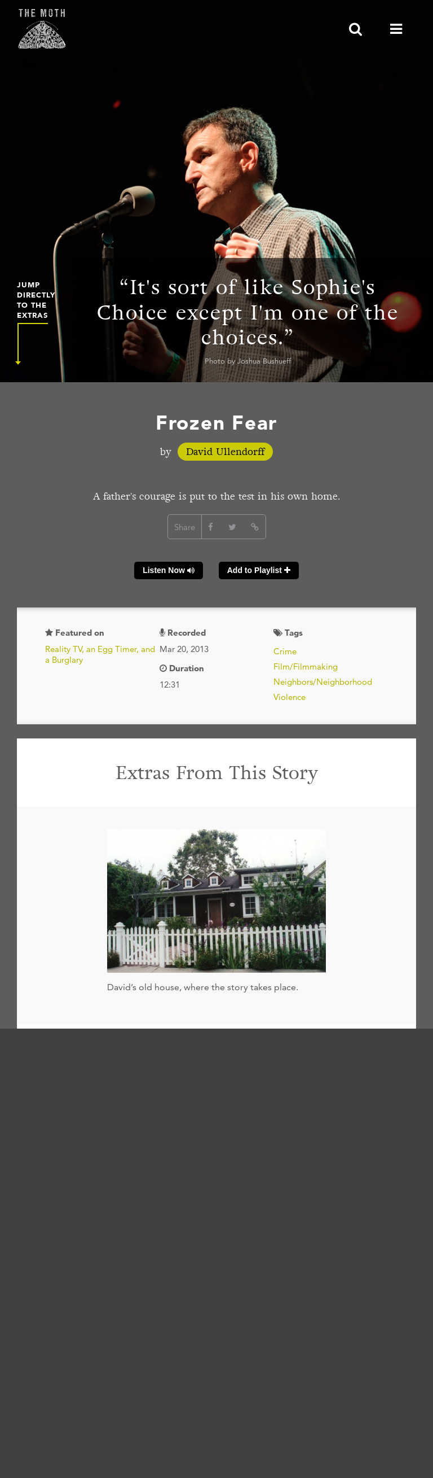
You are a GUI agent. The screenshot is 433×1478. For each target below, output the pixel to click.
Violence (289, 697)
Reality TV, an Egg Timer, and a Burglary (100, 655)
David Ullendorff (225, 451)
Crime (285, 651)
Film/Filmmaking (305, 666)
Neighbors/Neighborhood (322, 681)
